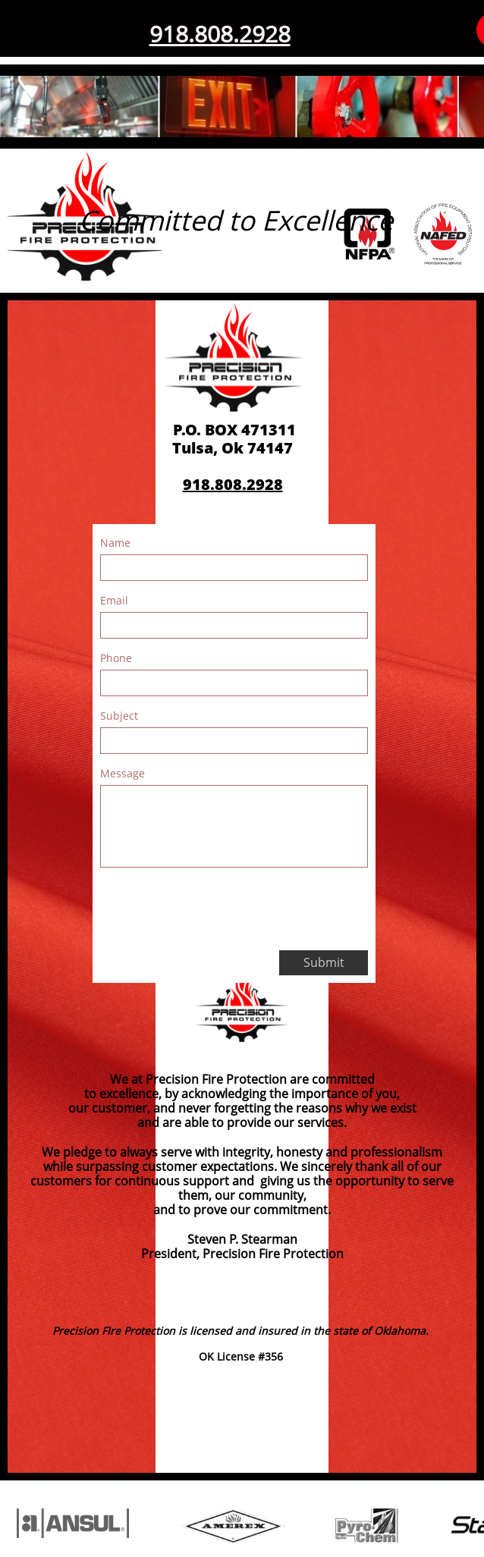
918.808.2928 (220, 33)
